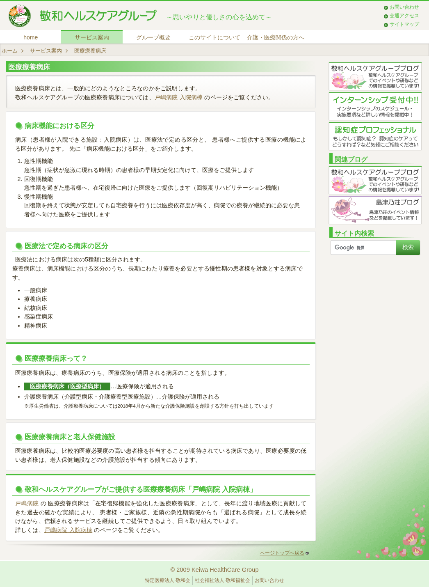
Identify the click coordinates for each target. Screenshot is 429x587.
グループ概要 (153, 37)
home (30, 37)
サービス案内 (92, 37)
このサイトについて (214, 37)
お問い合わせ (404, 7)
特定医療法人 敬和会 (167, 580)
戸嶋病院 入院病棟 (179, 97)
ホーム (10, 51)
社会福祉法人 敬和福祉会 (222, 580)
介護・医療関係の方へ (275, 37)
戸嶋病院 (27, 503)
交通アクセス (404, 15)
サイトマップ (404, 24)
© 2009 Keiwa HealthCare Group (214, 569)
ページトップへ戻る (284, 552)
